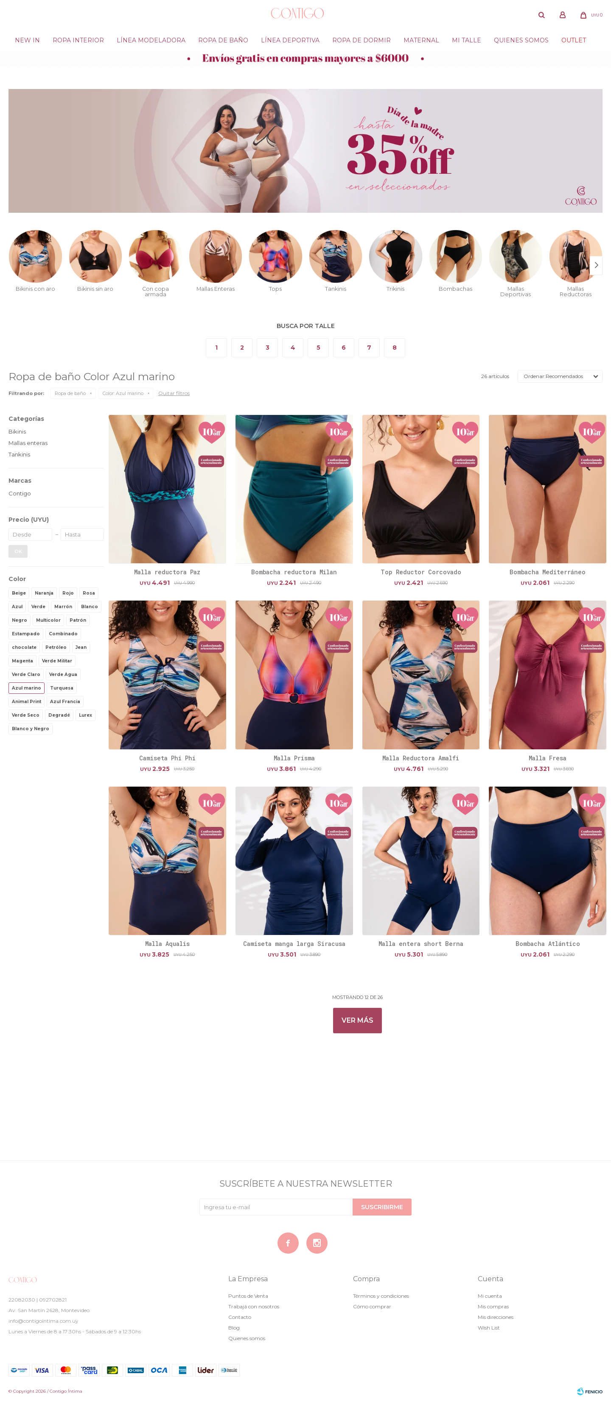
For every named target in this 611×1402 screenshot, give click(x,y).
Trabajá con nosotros (253, 1306)
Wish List (489, 1327)
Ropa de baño (223, 40)
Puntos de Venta (248, 1296)
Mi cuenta (490, 1296)
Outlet (573, 40)
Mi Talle (466, 40)
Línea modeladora (151, 40)
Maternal (421, 40)
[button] (541, 14)
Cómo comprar (372, 1306)
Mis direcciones (495, 1317)
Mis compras (493, 1306)
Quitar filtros (174, 393)
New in (27, 40)
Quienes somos (521, 40)
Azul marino (123, 393)
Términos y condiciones (381, 1296)
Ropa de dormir (361, 40)
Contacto (239, 1317)
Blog (234, 1327)
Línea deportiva (290, 40)
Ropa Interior (78, 40)
